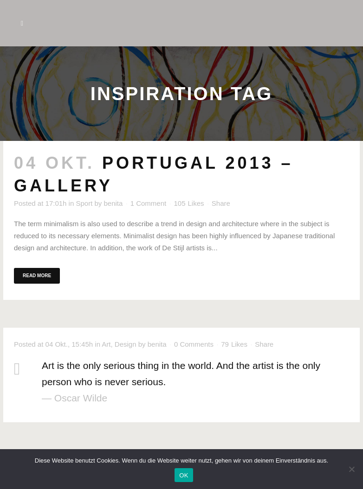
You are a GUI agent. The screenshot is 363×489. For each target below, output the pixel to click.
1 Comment (148, 203)
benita (113, 203)
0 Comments (194, 344)
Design (125, 344)
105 (189, 203)
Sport (84, 203)
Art (106, 344)
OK (183, 475)
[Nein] (351, 469)
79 (234, 344)
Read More (37, 275)
